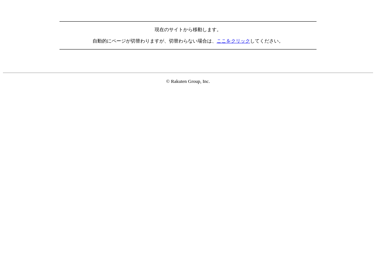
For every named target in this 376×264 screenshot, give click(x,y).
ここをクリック (233, 41)
